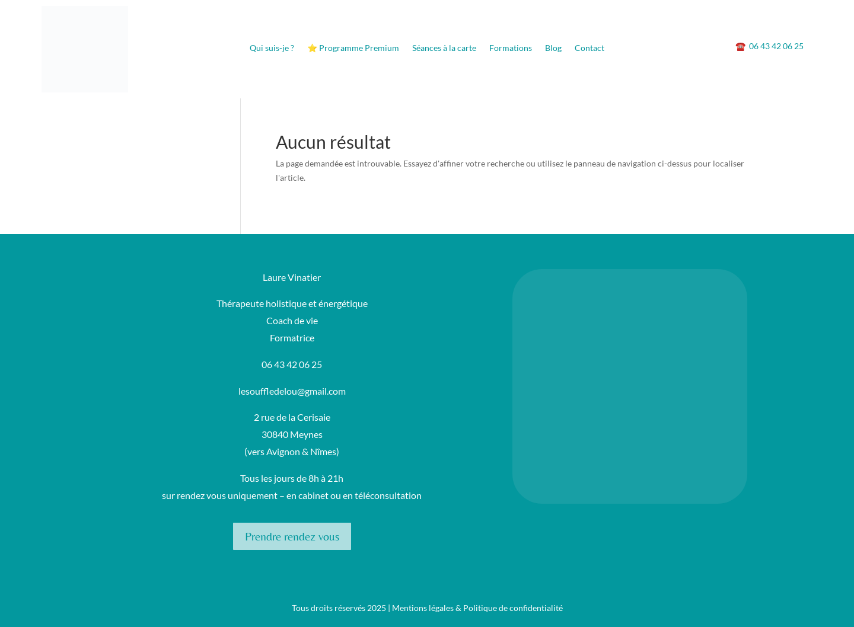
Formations (510, 48)
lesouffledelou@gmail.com (292, 390)
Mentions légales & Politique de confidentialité (477, 608)
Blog (553, 48)
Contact (589, 48)
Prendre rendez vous (292, 536)
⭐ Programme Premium (353, 48)
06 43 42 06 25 (769, 46)
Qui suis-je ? (272, 48)
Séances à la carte (444, 48)
